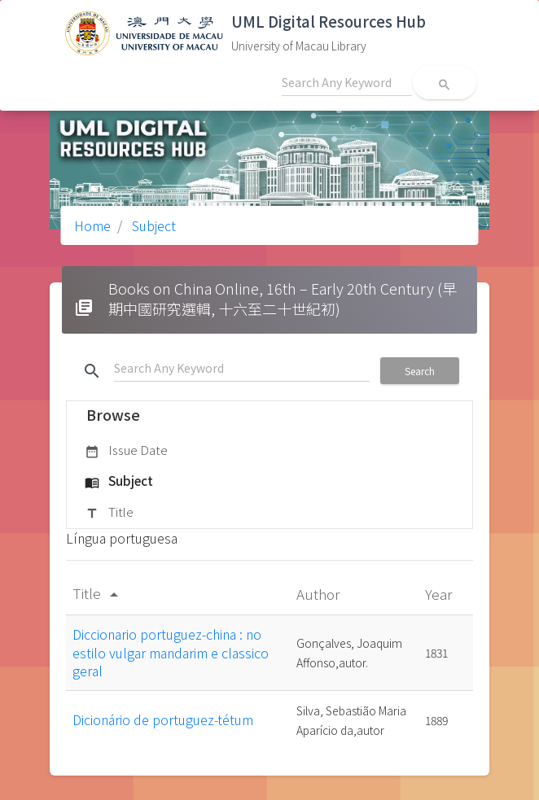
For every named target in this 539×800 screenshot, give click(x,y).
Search (420, 371)
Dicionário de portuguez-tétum (162, 719)
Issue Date (126, 450)
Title (109, 512)
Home (92, 225)
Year (440, 594)
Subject (152, 225)
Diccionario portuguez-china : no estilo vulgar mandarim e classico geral (170, 652)
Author (319, 594)
